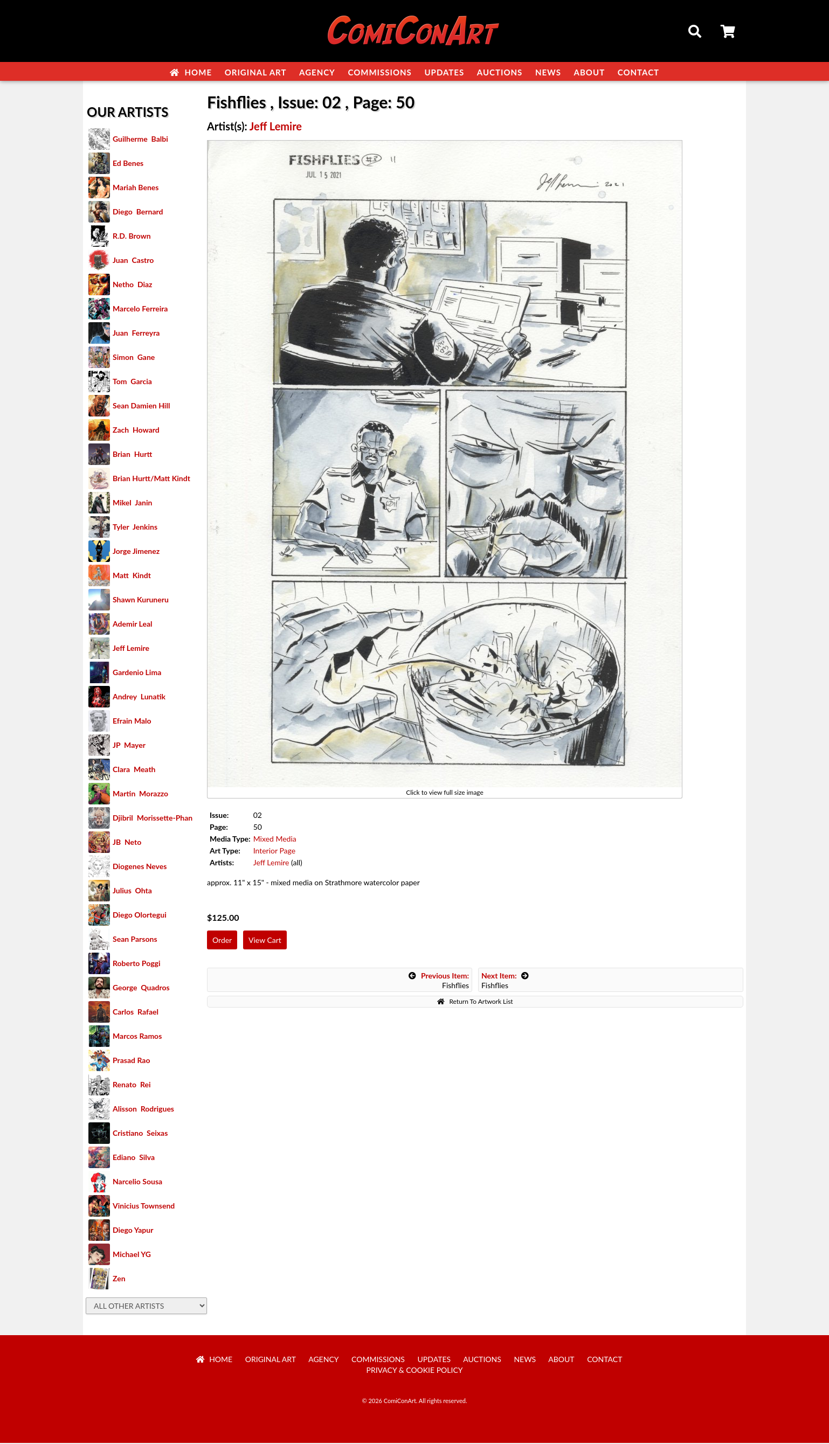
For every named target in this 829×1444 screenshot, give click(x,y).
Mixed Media (274, 839)
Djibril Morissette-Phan (152, 818)
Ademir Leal (133, 624)
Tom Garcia (132, 382)
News (548, 72)
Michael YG (132, 1255)
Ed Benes (128, 164)
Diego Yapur (133, 1230)
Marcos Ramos (137, 1037)
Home (191, 72)
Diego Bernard (138, 212)
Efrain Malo (132, 721)
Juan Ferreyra (136, 333)
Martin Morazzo (140, 794)
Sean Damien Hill (141, 406)
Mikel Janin (132, 503)
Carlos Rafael (135, 1012)
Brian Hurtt (132, 455)
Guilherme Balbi (140, 139)
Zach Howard (136, 430)
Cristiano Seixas (140, 1133)
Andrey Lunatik (139, 697)
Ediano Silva (134, 1158)
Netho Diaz (133, 285)
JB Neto (127, 843)
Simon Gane (134, 358)
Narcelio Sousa (137, 1182)
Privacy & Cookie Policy (415, 1371)
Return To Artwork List (475, 1002)
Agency (317, 72)
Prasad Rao (131, 1061)
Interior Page (274, 851)
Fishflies (439, 981)
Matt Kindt (132, 576)
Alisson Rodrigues (143, 1109)
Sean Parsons (135, 940)
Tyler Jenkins (135, 527)
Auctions (500, 72)
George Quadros (141, 988)
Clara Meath (134, 770)
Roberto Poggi (136, 964)
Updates (444, 72)
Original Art (256, 72)
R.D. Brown (132, 236)
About (589, 72)
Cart (729, 33)
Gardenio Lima (137, 673)
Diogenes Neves (140, 867)
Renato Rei (131, 1085)
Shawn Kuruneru (141, 600)
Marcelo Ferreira (140, 309)
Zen (119, 1279)
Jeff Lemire (131, 649)
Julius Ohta (132, 891)
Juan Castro (133, 261)
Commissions (379, 72)
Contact (638, 72)
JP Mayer (129, 746)
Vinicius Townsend (144, 1206)
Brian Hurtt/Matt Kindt (151, 479)
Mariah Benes (135, 188)
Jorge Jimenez (136, 552)
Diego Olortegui (140, 915)
